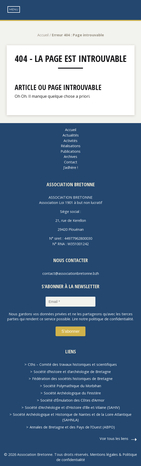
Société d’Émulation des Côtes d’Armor (72, 400)
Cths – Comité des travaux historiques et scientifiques (72, 364)
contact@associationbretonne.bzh (70, 273)
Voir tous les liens (114, 438)
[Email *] (70, 302)
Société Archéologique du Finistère (72, 393)
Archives (70, 156)
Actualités (71, 135)
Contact (70, 162)
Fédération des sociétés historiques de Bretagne (72, 378)
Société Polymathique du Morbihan (72, 385)
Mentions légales (104, 454)
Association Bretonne (70, 14)
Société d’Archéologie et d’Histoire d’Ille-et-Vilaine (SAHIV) (72, 407)
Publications (70, 151)
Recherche (133, 10)
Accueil (43, 35)
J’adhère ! (70, 167)
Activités (70, 140)
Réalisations (70, 145)
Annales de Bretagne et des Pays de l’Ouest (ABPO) (72, 427)
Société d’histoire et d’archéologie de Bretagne (72, 371)
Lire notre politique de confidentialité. (103, 319)
